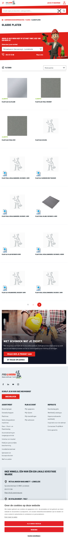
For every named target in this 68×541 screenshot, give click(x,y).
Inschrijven (10, 369)
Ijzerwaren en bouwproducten (14, 20)
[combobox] (34, 10)
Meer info (39, 55)
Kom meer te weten (11, 517)
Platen (28, 20)
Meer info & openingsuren (13, 466)
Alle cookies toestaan (34, 523)
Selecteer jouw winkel (9, 44)
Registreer (56, 3)
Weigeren (34, 530)
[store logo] (10, 2)
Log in (49, 3)
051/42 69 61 (9, 479)
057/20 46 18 (9, 497)
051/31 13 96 (8, 462)
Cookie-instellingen (34, 536)
